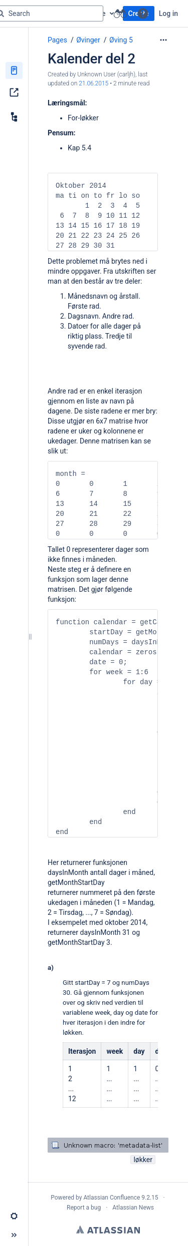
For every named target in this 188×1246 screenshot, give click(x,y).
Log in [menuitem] (168, 13)
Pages (57, 40)
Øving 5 (121, 40)
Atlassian (108, 1229)
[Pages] (14, 70)
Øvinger (88, 40)
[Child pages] (14, 116)
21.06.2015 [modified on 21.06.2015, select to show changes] (93, 83)
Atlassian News (133, 1207)
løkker (142, 1160)
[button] (143, 13)
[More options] (163, 39)
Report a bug (84, 1207)
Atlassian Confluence (111, 1197)
